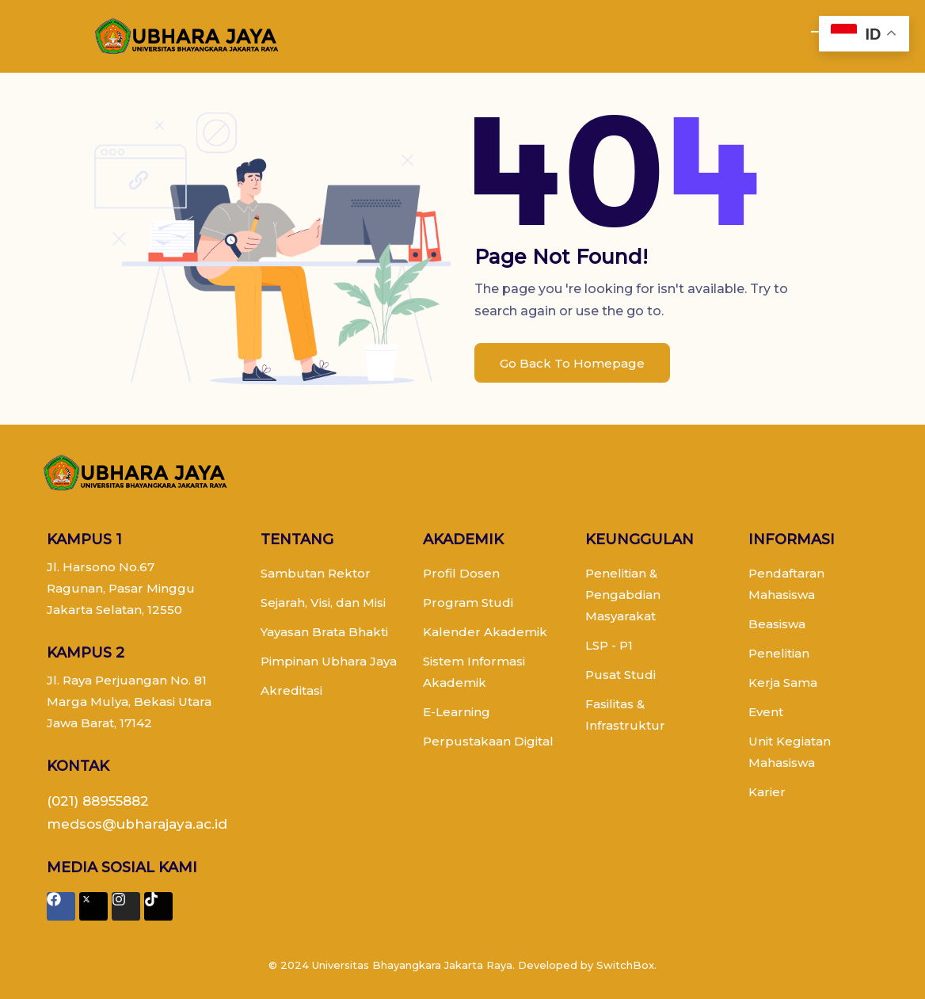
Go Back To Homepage (572, 363)
